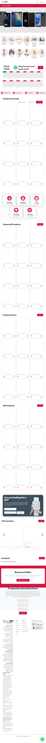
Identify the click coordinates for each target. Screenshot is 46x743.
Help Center (24, 625)
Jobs (17, 627)
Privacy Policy (25, 627)
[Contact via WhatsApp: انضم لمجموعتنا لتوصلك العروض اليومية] (26, 67)
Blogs (17, 633)
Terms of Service (25, 629)
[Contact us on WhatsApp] (42, 739)
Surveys (17, 631)
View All (40, 224)
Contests (17, 629)
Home (17, 623)
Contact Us (23, 613)
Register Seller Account (23, 580)
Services (17, 625)
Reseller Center (25, 631)
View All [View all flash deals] (40, 67)
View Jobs (20, 512)
